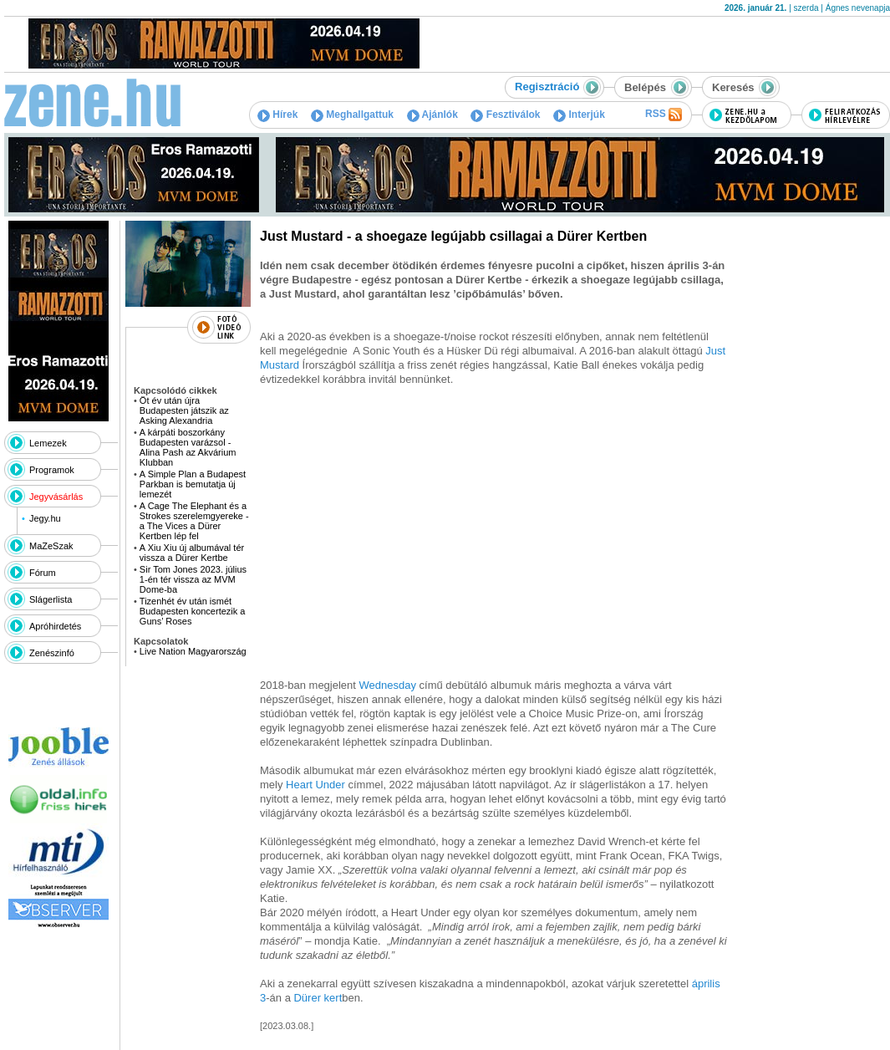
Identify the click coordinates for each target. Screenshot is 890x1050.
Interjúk (579, 114)
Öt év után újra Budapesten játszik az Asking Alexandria (184, 410)
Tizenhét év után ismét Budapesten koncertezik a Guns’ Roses (193, 611)
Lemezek (48, 443)
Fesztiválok (505, 114)
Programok (51, 470)
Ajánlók (432, 114)
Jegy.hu (45, 518)
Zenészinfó (51, 653)
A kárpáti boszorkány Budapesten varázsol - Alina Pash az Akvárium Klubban (188, 447)
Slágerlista (50, 599)
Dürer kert (317, 997)
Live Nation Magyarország (193, 651)
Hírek (277, 114)
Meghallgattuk (352, 114)
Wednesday (387, 685)
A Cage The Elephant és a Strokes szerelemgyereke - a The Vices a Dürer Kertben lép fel (194, 521)
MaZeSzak (51, 546)
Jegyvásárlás (56, 497)
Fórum (42, 573)
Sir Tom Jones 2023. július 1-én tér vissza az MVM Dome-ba (193, 579)
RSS (663, 114)
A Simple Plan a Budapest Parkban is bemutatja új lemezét (193, 484)
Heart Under (315, 784)
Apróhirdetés (55, 626)
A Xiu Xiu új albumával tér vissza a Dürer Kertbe (192, 553)
